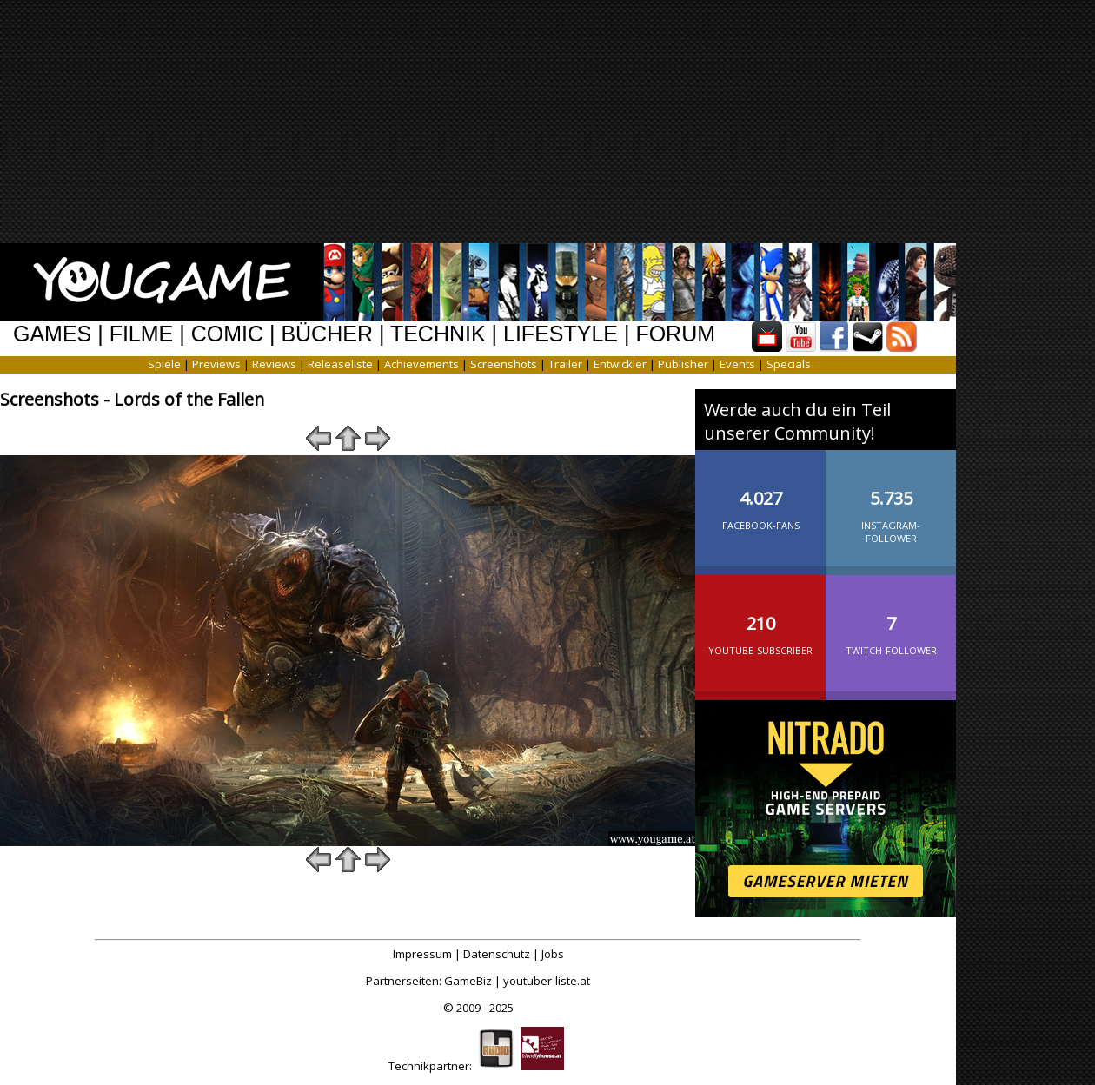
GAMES (52, 333)
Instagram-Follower (891, 502)
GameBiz (468, 981)
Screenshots (503, 364)
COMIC (227, 333)
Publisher (683, 364)
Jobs (552, 954)
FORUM (675, 333)
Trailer (565, 364)
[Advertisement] (540, 121)
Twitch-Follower (891, 621)
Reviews (274, 364)
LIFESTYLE (560, 333)
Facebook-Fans (760, 496)
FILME (142, 333)
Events (737, 364)
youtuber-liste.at (546, 981)
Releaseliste (340, 364)
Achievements (421, 364)
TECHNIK (438, 333)
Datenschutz (496, 954)
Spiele (164, 364)
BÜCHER (327, 333)
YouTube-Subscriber (760, 621)
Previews (216, 364)
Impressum (422, 954)
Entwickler (620, 364)
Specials (788, 364)
